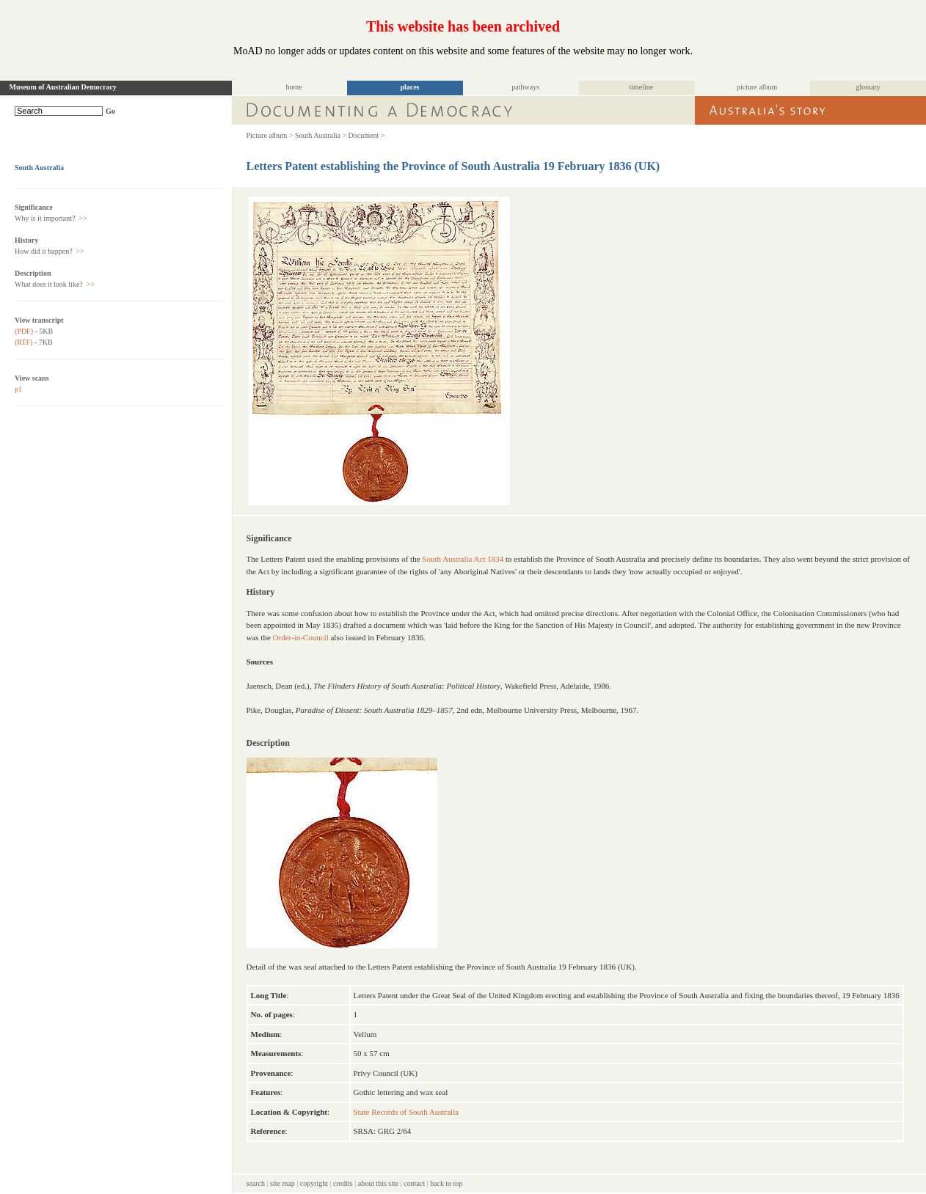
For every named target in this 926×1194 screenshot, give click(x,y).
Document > (367, 135)
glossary (868, 87)
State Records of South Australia (406, 1111)
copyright (314, 1183)
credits (343, 1183)
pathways (525, 87)
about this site (378, 1183)
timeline (642, 87)
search (256, 1183)
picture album (757, 87)
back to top (446, 1183)
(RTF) (23, 342)
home (294, 87)
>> (82, 218)
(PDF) (24, 331)
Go (110, 111)
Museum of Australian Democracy (63, 87)
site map (282, 1183)
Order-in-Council (301, 637)
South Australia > (320, 135)
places (409, 87)
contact (414, 1183)
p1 (18, 389)
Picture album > (270, 135)
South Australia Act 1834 (462, 558)
